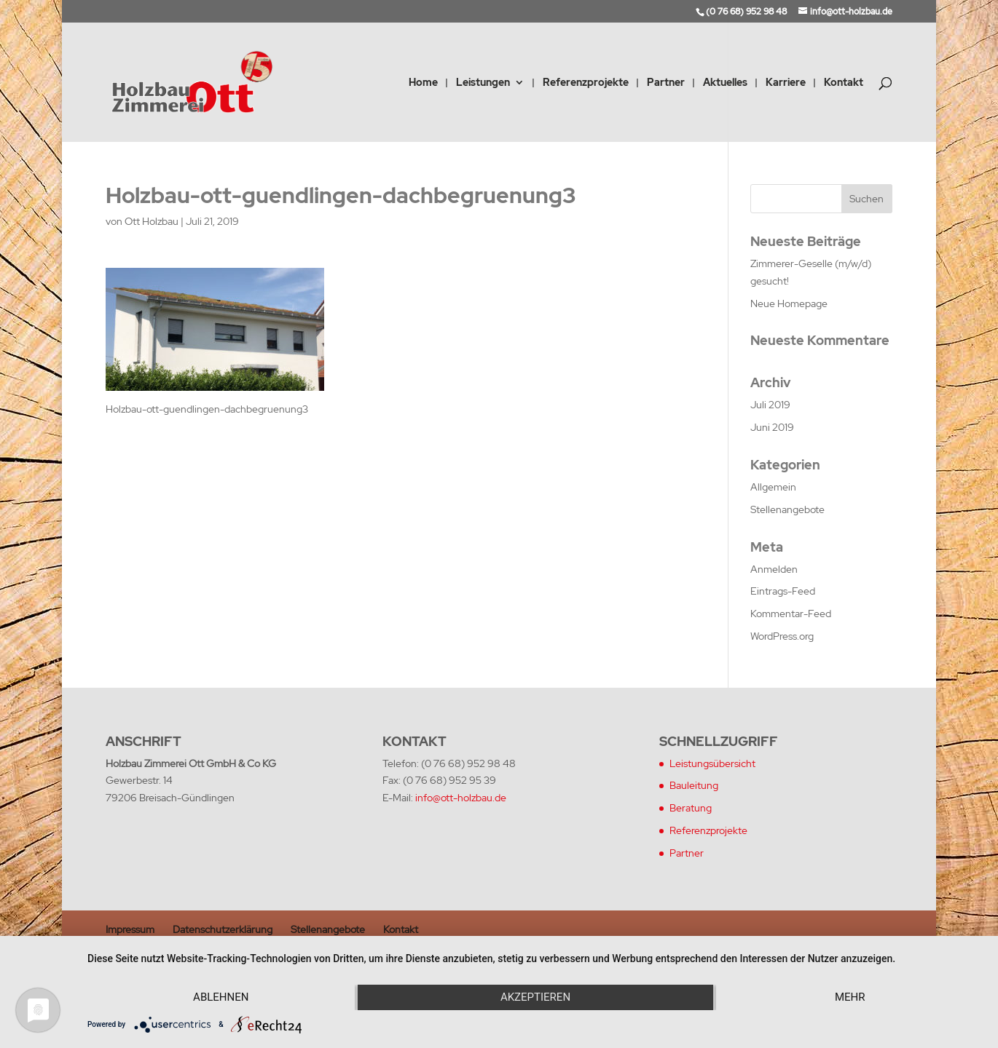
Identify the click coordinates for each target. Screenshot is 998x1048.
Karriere (786, 83)
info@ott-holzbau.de (460, 797)
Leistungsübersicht (712, 763)
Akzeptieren (535, 997)
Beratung (690, 807)
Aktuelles (725, 83)
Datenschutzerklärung (222, 929)
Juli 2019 (770, 404)
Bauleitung (693, 785)
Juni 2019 (772, 427)
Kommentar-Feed (790, 613)
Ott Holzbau (151, 221)
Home (423, 83)
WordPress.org (782, 636)
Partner (666, 83)
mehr (850, 997)
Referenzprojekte (586, 83)
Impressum (130, 929)
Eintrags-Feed (782, 591)
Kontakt (843, 83)
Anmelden (774, 569)
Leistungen (483, 83)
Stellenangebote (787, 509)
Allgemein (773, 486)
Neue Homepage (789, 303)
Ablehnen (220, 997)
